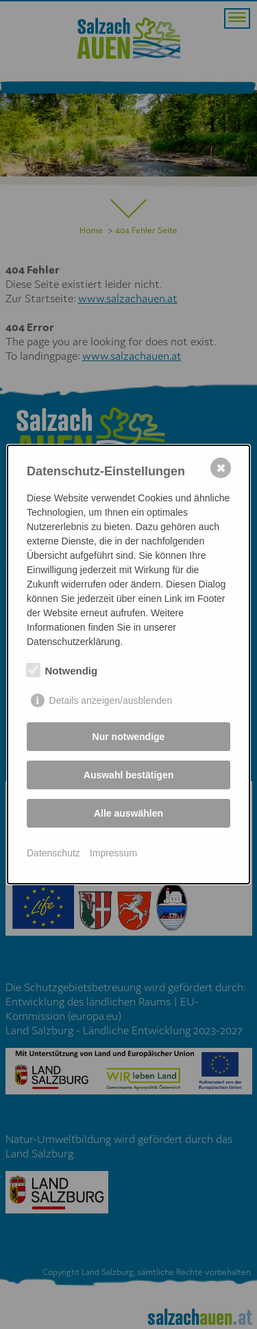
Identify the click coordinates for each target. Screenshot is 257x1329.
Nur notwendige (129, 736)
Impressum (113, 852)
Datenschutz (53, 852)
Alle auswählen (128, 813)
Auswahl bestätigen (128, 774)
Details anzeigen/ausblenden (111, 700)
